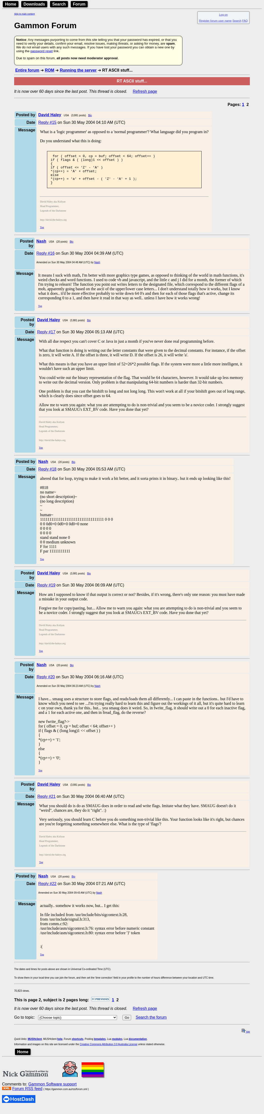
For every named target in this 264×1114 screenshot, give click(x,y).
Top (42, 233)
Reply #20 (46, 683)
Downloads (34, 4)
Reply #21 (46, 802)
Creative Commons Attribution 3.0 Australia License (108, 1050)
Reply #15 (47, 122)
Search (59, 4)
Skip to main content (24, 14)
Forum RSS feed (27, 1095)
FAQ (245, 20)
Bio (90, 115)
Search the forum (151, 1023)
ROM (49, 70)
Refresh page (145, 91)
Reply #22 (47, 890)
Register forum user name (215, 20)
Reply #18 (47, 475)
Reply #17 (46, 338)
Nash (97, 268)
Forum (79, 4)
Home (10, 4)
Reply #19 (46, 591)
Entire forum (27, 70)
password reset (41, 51)
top (246, 1037)
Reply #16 (45, 259)
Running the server (78, 70)
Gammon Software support (52, 1090)
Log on (223, 14)
